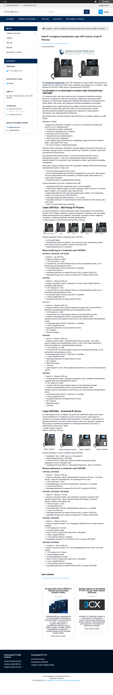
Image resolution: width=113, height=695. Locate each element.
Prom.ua (67, 676)
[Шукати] (87, 12)
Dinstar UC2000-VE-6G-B (13, 661)
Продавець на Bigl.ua (56, 678)
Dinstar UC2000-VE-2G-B (13, 667)
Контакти (57, 19)
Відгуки (9, 47)
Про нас (45, 19)
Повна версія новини (58, 636)
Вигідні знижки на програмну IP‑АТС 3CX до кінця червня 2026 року (92, 590)
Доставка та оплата (75, 19)
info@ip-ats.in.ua (14, 127)
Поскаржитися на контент (53, 680)
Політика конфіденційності (71, 680)
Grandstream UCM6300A (39, 662)
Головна (10, 19)
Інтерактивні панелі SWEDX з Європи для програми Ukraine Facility (58, 590)
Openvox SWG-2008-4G (12, 664)
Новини (49, 28)
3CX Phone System (38, 659)
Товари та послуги (26, 19)
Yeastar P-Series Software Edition (42, 665)
